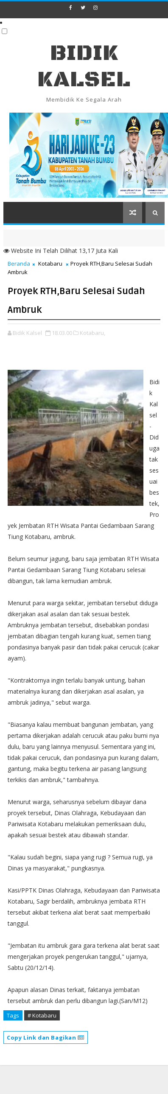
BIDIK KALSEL (84, 67)
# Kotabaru (42, 1015)
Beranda (19, 263)
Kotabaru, (92, 333)
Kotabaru (50, 263)
